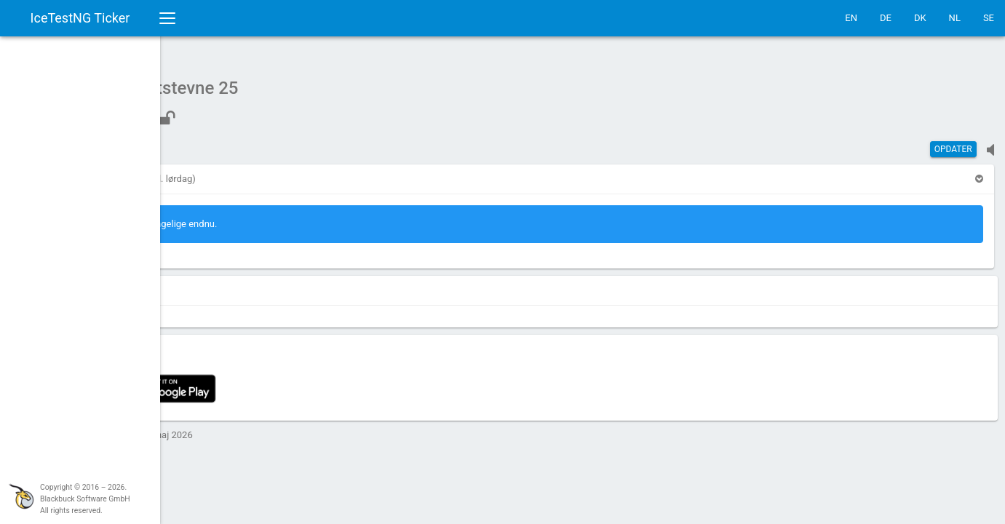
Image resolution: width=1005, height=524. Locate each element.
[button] (205, 171)
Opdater (953, 142)
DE (885, 17)
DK (920, 17)
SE (988, 17)
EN (851, 17)
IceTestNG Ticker (80, 17)
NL (955, 17)
